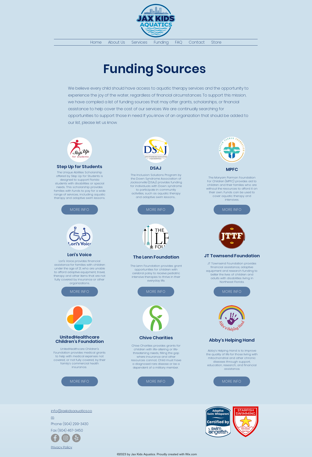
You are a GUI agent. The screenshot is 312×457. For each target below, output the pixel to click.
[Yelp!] (76, 438)
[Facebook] (55, 438)
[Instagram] (66, 438)
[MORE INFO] (79, 210)
